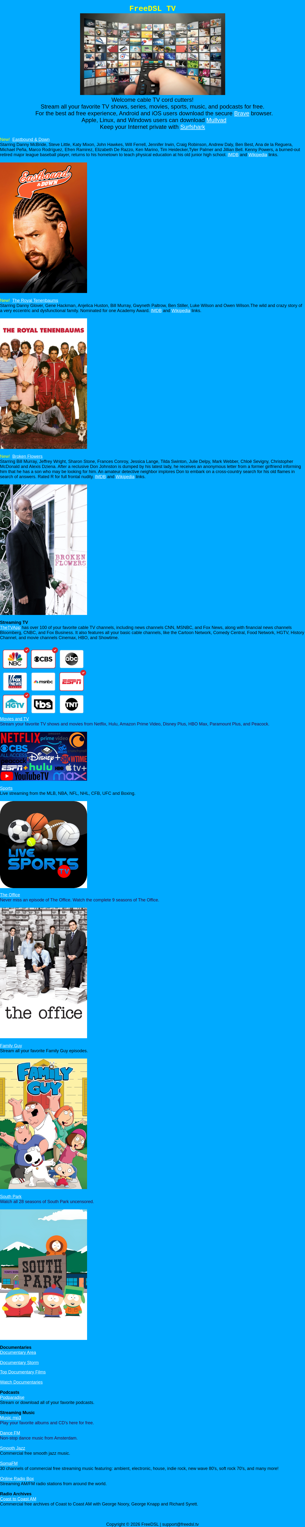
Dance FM (10, 1433)
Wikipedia (257, 154)
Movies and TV (14, 718)
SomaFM (9, 1463)
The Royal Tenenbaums (35, 300)
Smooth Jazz (12, 1448)
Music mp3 (10, 1417)
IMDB (233, 154)
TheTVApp (10, 627)
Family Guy (11, 1045)
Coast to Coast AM (18, 1499)
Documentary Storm (19, 1362)
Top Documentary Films (23, 1372)
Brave (241, 113)
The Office (10, 894)
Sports (6, 788)
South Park (11, 1196)
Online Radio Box (17, 1478)
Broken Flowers (27, 456)
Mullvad (216, 120)
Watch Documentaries (21, 1382)
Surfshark (192, 127)
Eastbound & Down (31, 139)
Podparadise (12, 1397)
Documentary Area (18, 1352)
